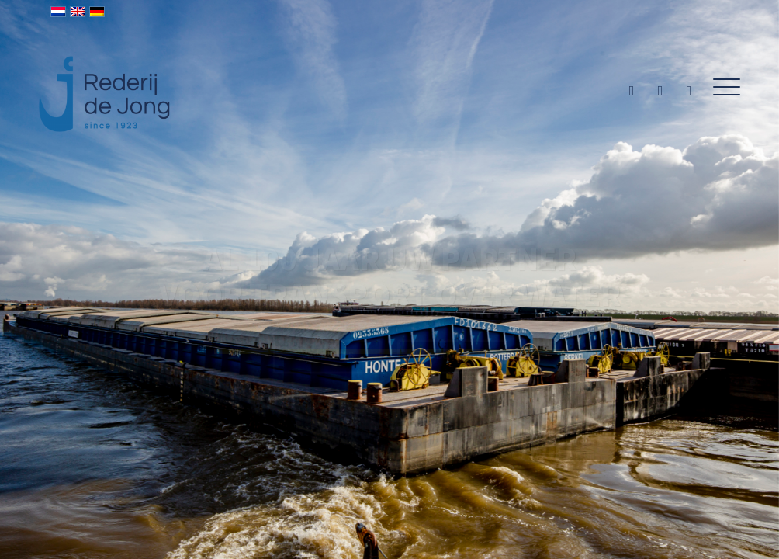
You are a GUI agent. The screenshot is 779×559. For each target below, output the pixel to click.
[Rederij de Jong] (106, 77)
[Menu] (721, 87)
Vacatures (327, 366)
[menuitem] (721, 87)
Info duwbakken (452, 366)
